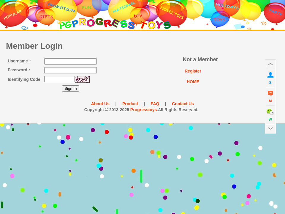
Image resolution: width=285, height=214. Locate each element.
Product (130, 103)
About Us (102, 103)
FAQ (155, 103)
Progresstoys (143, 109)
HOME (193, 81)
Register (193, 71)
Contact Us (180, 103)
